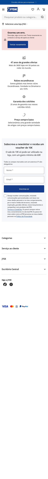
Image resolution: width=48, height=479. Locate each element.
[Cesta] (43, 9)
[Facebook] (5, 284)
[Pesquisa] (42, 16)
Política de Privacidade (24, 216)
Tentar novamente (18, 44)
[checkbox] (5, 196)
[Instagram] (11, 284)
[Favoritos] (32, 9)
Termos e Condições (14, 209)
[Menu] (3, 9)
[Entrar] (38, 9)
